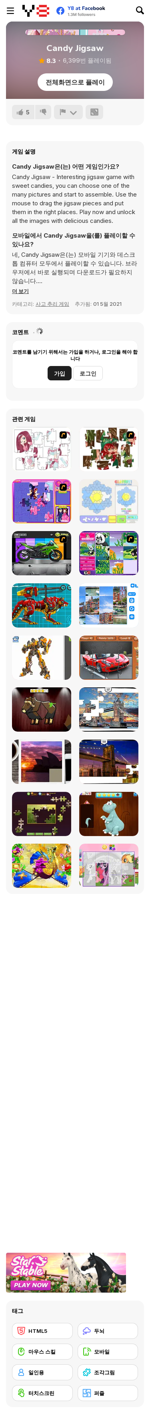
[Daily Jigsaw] (41, 814)
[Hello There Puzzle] (41, 449)
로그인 (88, 373)
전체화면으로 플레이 (75, 82)
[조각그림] (108, 1372)
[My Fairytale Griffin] (41, 866)
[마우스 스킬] (42, 1352)
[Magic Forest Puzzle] (108, 553)
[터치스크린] (42, 1393)
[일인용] (42, 1372)
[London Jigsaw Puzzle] (108, 709)
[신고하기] (68, 112)
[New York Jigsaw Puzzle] (108, 762)
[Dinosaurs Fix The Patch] (108, 814)
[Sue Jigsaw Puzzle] (41, 501)
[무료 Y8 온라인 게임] (35, 11)
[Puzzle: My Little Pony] (108, 866)
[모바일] (108, 1352)
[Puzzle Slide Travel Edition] (41, 762)
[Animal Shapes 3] (41, 709)
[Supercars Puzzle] (108, 658)
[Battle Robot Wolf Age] (41, 605)
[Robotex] (41, 658)
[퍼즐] (108, 1393)
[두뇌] (108, 1331)
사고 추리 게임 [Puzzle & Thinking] (52, 304)
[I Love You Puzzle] (108, 449)
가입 (59, 373)
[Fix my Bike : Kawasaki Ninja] (41, 553)
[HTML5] (42, 1331)
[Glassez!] (108, 501)
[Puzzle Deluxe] (108, 605)
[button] (20, 291)
